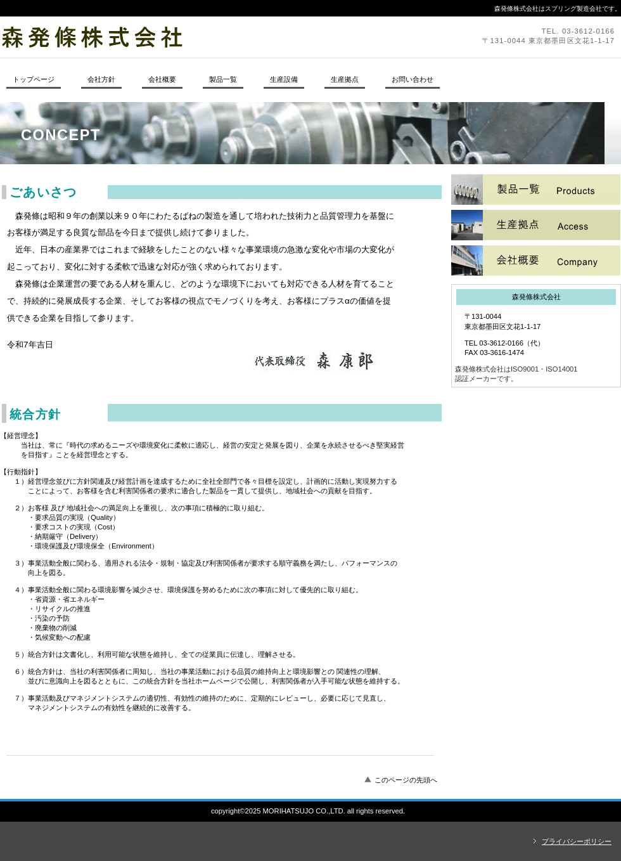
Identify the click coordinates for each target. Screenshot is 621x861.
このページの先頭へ (406, 780)
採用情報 (535, 225)
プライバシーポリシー (576, 841)
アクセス (535, 260)
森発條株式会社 (174, 36)
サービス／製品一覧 (535, 189)
